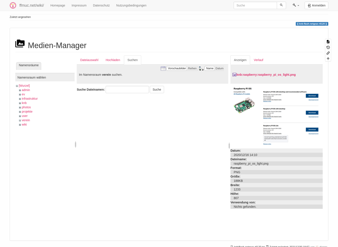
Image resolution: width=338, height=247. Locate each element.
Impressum (79, 5)
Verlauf (258, 60)
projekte (27, 111)
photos (26, 107)
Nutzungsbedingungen (131, 5)
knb (24, 103)
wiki (24, 124)
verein (26, 120)
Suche (157, 89)
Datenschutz (101, 5)
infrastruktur (30, 98)
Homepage (57, 5)
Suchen (132, 60)
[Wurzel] (24, 85)
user (25, 116)
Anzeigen (240, 60)
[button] (295, 5)
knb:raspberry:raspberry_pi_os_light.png (266, 74)
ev (23, 94)
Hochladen (113, 60)
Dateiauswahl (89, 60)
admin (26, 90)
